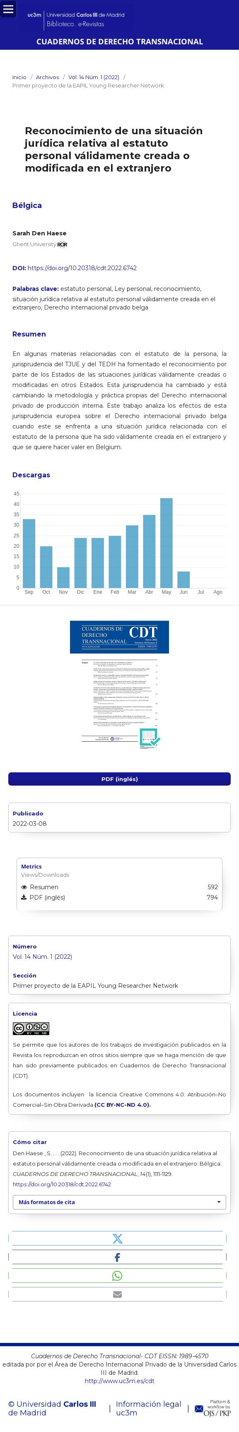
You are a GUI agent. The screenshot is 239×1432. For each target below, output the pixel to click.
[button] (117, 1238)
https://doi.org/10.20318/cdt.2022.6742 (82, 268)
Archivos (47, 77)
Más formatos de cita (47, 1202)
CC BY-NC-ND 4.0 (122, 1104)
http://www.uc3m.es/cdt (120, 1381)
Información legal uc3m (148, 1408)
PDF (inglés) (119, 779)
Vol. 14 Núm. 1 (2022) (93, 77)
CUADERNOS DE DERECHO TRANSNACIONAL (119, 41)
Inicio (19, 77)
